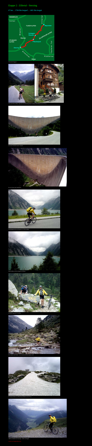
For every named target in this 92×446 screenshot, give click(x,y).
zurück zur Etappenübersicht (14, 441)
